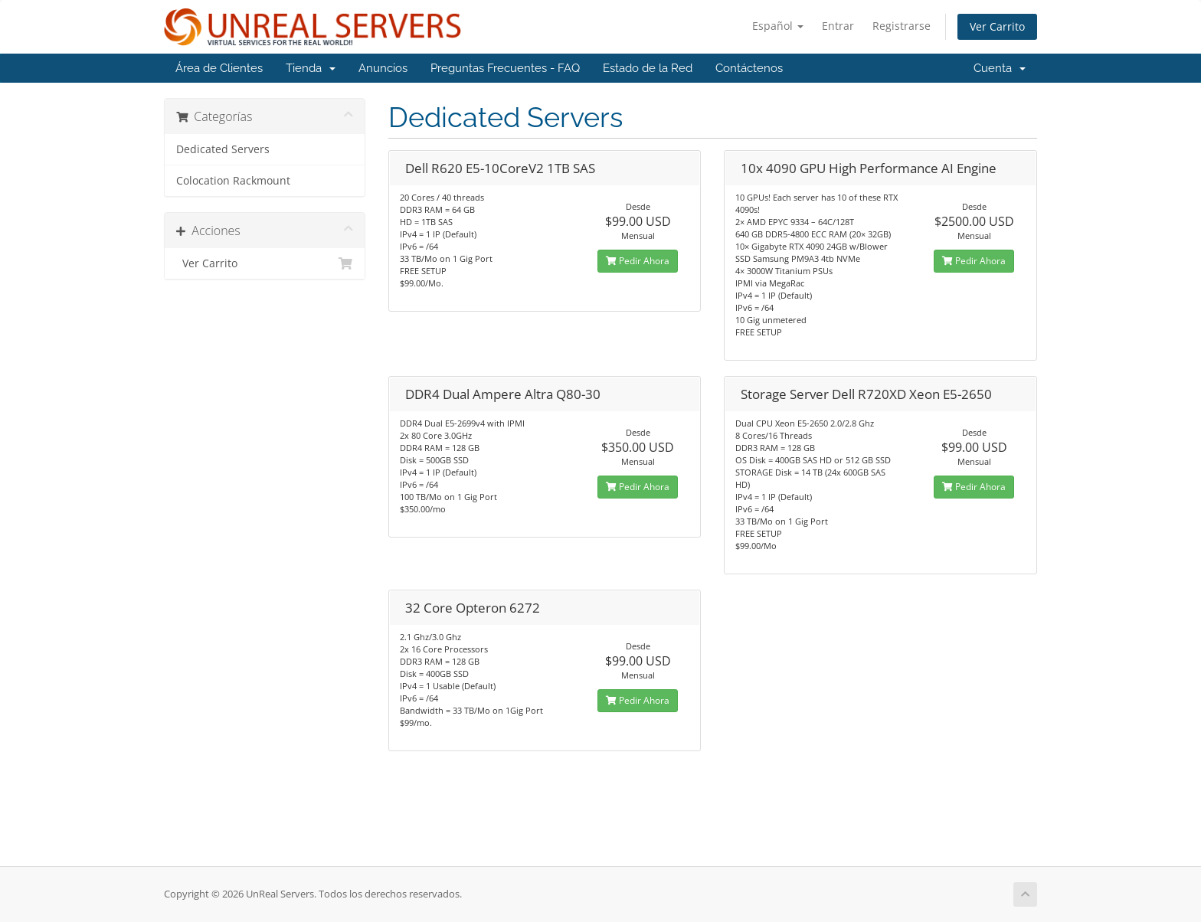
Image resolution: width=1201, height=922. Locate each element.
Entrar (838, 25)
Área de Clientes (219, 68)
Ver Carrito (997, 26)
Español (777, 25)
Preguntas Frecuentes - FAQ (505, 68)
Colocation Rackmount (233, 181)
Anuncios (382, 68)
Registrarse (901, 25)
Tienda (310, 68)
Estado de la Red (647, 68)
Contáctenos (749, 68)
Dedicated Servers (223, 149)
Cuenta (1000, 68)
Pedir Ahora (637, 260)
